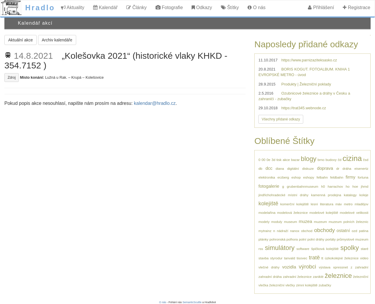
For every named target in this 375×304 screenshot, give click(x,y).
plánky (263, 239)
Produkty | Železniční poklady (306, 84)
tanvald (289, 258)
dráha (346, 168)
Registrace (356, 7)
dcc (268, 168)
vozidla (289, 266)
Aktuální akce (20, 40)
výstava (324, 267)
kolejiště (268, 203)
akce (286, 160)
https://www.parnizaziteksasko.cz (309, 60)
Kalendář (105, 7)
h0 (323, 186)
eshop (296, 177)
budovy (331, 160)
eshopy (308, 177)
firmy (350, 176)
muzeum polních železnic (348, 222)
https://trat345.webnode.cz (303, 108)
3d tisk (277, 160)
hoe (355, 186)
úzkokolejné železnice (342, 258)
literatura (326, 204)
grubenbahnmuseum (302, 186)
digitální (293, 168)
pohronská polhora (284, 239)
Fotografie (169, 7)
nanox (294, 231)
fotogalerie (268, 186)
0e (268, 160)
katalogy (350, 195)
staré (364, 249)
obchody (324, 230)
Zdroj (12, 77)
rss (260, 249)
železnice (338, 275)
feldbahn (336, 177)
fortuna (363, 177)
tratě (314, 257)
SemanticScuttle (192, 302)
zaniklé (318, 276)
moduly (276, 222)
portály (330, 239)
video (364, 258)
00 (263, 160)
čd (339, 160)
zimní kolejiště (306, 285)
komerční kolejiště (294, 204)
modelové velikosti (354, 212)
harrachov (335, 186)
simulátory (279, 247)
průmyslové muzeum (352, 239)
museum (290, 222)
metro (348, 204)
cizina (352, 158)
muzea (305, 221)
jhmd (364, 186)
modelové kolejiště (323, 212)
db (260, 168)
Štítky (230, 7)
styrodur (276, 258)
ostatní (343, 230)
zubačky (324, 285)
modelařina (266, 212)
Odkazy (202, 7)
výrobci (307, 266)
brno (321, 160)
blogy (308, 158)
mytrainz (264, 231)
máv (338, 204)
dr (337, 168)
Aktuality (72, 7)
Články (136, 7)
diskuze (308, 168)
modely (264, 222)
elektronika (266, 177)
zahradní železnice (297, 276)
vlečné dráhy (268, 267)
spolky (349, 247)
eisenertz (361, 168)
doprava (325, 168)
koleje (364, 195)
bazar (295, 160)
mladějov (361, 204)
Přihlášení (321, 7)
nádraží (282, 231)
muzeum (320, 222)
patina (363, 231)
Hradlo (40, 8)
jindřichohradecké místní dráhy (283, 195)
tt (322, 258)
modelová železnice (292, 212)
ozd (354, 231)
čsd (365, 160)
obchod (306, 231)
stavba (263, 258)
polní (302, 239)
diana (280, 168)
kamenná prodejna (326, 195)
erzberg (283, 177)
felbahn (322, 177)
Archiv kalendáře (57, 40)
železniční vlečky (282, 285)
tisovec (302, 258)
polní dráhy (315, 239)
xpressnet (340, 267)
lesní (314, 204)
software (302, 249)
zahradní (361, 267)
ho (348, 186)
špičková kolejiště (325, 249)
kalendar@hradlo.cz (155, 103)
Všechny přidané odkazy (281, 119)
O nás (256, 7)
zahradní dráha (270, 276)
